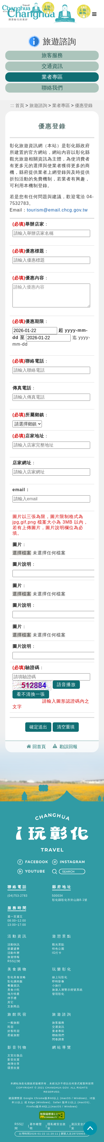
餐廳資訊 (13, 985)
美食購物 (17, 969)
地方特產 (13, 993)
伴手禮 (12, 998)
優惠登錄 (84, 105)
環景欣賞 (13, 1067)
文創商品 (13, 1006)
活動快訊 (13, 944)
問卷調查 (58, 1039)
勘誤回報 (68, 746)
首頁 (19, 105)
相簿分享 (13, 1063)
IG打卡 (57, 952)
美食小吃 (13, 989)
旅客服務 (52, 55)
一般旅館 (13, 1022)
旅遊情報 (13, 957)
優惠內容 (28, 278)
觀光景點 (58, 944)
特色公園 (58, 948)
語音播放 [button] (66, 684)
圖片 (17, 544)
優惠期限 (28, 321)
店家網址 (21, 462)
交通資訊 (52, 66)
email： (21, 489)
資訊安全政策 (79, 1126)
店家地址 (28, 436)
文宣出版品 (15, 1055)
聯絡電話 (28, 361)
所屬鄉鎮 (28, 414)
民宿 (10, 1026)
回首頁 (39, 746)
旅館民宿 (17, 1014)
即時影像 (58, 981)
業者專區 (52, 77)
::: (12, 105)
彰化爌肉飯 (15, 981)
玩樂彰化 (62, 969)
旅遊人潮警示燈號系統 (67, 989)
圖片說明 (21, 564)
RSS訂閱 (13, 961)
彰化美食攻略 (16, 977)
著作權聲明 (36, 1126)
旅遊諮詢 (38, 105)
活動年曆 (13, 952)
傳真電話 (21, 388)
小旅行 (56, 985)
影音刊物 (17, 1047)
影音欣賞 (13, 1059)
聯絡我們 (52, 88)
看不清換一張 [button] (31, 694)
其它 (10, 1002)
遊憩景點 (62, 936)
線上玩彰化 (59, 977)
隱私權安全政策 (56, 1126)
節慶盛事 (13, 948)
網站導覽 (62, 1047)
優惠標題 (28, 251)
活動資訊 (17, 936)
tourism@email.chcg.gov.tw (57, 210)
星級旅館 (13, 1035)
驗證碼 (26, 667)
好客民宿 (13, 1031)
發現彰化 (58, 993)
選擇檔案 (21, 552)
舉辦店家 (28, 224)
